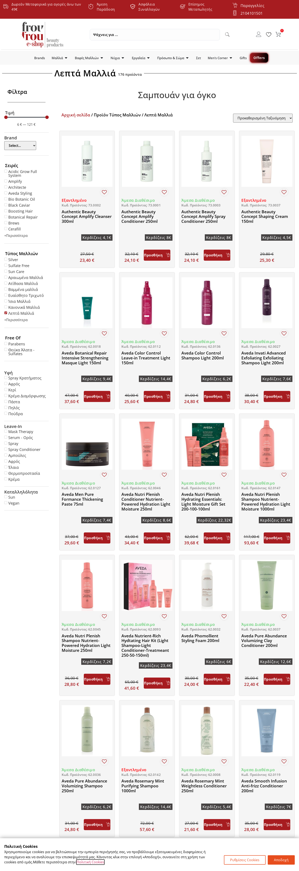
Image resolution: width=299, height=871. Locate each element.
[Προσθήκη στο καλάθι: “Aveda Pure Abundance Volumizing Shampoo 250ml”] (97, 824)
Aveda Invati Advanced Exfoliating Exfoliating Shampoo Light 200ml (263, 358)
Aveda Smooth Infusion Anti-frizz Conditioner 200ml (264, 786)
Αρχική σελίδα (75, 115)
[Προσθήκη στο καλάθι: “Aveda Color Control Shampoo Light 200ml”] (217, 396)
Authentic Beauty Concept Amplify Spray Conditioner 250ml (203, 216)
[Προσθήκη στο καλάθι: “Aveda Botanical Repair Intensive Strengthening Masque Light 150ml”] (97, 396)
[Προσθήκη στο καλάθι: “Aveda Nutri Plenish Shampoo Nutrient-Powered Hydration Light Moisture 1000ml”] (277, 537)
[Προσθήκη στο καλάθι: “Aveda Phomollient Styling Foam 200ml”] (217, 679)
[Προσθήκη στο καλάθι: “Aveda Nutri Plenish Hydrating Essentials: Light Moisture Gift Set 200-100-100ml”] (217, 537)
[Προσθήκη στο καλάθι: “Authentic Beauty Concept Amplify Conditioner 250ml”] (157, 255)
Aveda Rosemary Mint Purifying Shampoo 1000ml (142, 786)
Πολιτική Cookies (90, 862)
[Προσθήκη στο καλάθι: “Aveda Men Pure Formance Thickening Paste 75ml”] (97, 537)
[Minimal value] (26, 117)
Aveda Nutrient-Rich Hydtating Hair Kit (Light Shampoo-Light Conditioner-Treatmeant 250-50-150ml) (145, 645)
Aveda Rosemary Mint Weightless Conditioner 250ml (204, 786)
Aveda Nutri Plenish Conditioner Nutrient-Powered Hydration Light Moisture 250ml (145, 502)
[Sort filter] (263, 118)
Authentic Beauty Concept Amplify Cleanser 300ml (87, 216)
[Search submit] (227, 34)
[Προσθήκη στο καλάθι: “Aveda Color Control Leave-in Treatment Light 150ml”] (157, 396)
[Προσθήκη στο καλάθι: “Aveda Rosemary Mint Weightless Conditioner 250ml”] (217, 824)
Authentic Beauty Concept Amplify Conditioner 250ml (139, 216)
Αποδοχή (281, 860)
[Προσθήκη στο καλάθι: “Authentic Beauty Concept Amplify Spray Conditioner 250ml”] (217, 255)
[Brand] (20, 145)
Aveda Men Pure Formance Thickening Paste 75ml (82, 499)
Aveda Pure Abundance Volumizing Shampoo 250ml (84, 786)
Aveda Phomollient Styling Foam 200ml (200, 638)
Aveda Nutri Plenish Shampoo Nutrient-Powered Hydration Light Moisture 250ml (86, 643)
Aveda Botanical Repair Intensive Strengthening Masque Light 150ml (85, 358)
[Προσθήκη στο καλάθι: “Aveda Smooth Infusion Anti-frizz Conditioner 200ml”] (277, 824)
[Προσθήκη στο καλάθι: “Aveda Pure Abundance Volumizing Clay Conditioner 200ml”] (277, 679)
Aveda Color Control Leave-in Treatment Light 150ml (145, 358)
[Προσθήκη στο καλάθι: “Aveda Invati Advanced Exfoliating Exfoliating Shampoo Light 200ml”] (277, 396)
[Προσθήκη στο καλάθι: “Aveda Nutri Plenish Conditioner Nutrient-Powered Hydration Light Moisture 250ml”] (157, 537)
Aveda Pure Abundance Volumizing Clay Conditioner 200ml (264, 640)
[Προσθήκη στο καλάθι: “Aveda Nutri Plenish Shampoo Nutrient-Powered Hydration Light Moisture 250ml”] (97, 679)
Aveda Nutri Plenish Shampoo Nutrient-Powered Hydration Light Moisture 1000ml (265, 502)
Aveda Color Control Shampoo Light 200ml (202, 355)
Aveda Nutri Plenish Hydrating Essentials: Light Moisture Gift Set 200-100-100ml (203, 502)
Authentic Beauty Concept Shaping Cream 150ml (264, 216)
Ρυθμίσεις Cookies (244, 860)
